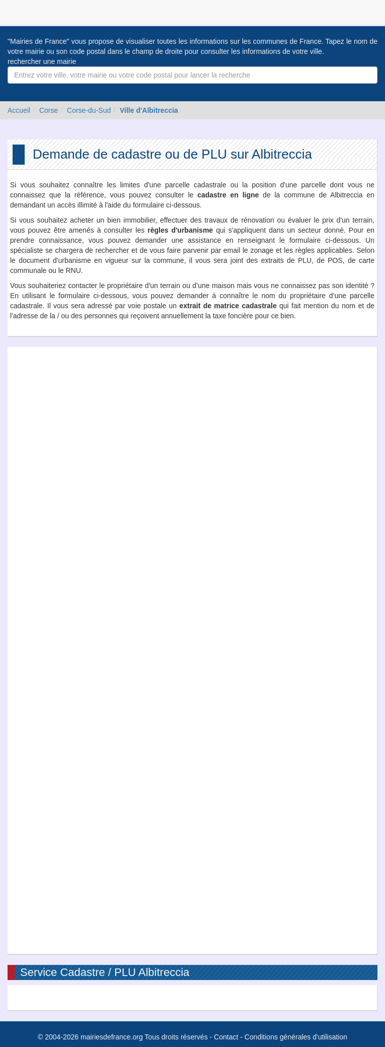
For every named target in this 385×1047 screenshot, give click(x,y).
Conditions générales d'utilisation (296, 1037)
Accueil (19, 110)
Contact (226, 1037)
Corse (48, 110)
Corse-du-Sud (89, 110)
